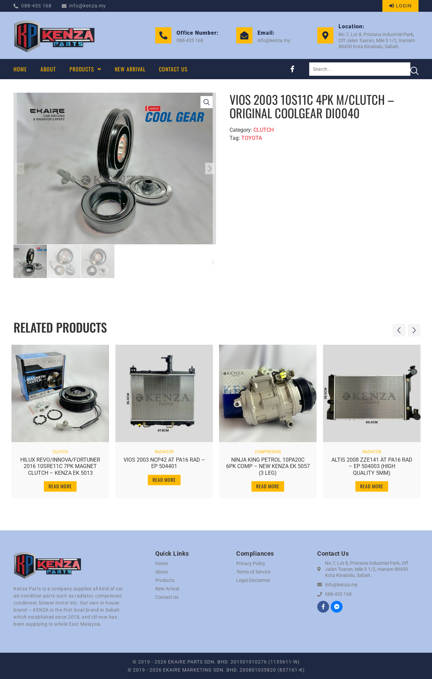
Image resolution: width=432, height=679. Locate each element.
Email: (266, 33)
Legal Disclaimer (253, 580)
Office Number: (198, 33)
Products (164, 580)
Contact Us (167, 597)
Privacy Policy (250, 563)
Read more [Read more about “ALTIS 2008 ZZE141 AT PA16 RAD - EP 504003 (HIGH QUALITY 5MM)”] (371, 484)
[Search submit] (414, 69)
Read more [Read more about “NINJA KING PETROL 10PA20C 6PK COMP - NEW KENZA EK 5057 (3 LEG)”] (267, 484)
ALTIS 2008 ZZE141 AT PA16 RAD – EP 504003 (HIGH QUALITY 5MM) (371, 464)
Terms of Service (253, 572)
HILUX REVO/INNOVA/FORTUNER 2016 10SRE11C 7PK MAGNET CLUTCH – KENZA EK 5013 (60, 464)
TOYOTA (251, 138)
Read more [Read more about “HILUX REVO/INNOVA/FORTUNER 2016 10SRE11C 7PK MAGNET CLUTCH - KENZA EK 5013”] (60, 484)
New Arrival (167, 588)
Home (161, 563)
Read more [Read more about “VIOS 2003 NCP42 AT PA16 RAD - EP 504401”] (164, 478)
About (161, 572)
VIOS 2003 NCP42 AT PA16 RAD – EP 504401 (164, 461)
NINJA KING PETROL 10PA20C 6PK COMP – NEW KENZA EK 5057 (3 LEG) (267, 464)
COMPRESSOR (268, 450)
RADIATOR (164, 450)
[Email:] (244, 35)
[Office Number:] (163, 35)
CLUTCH (263, 130)
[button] (21, 168)
